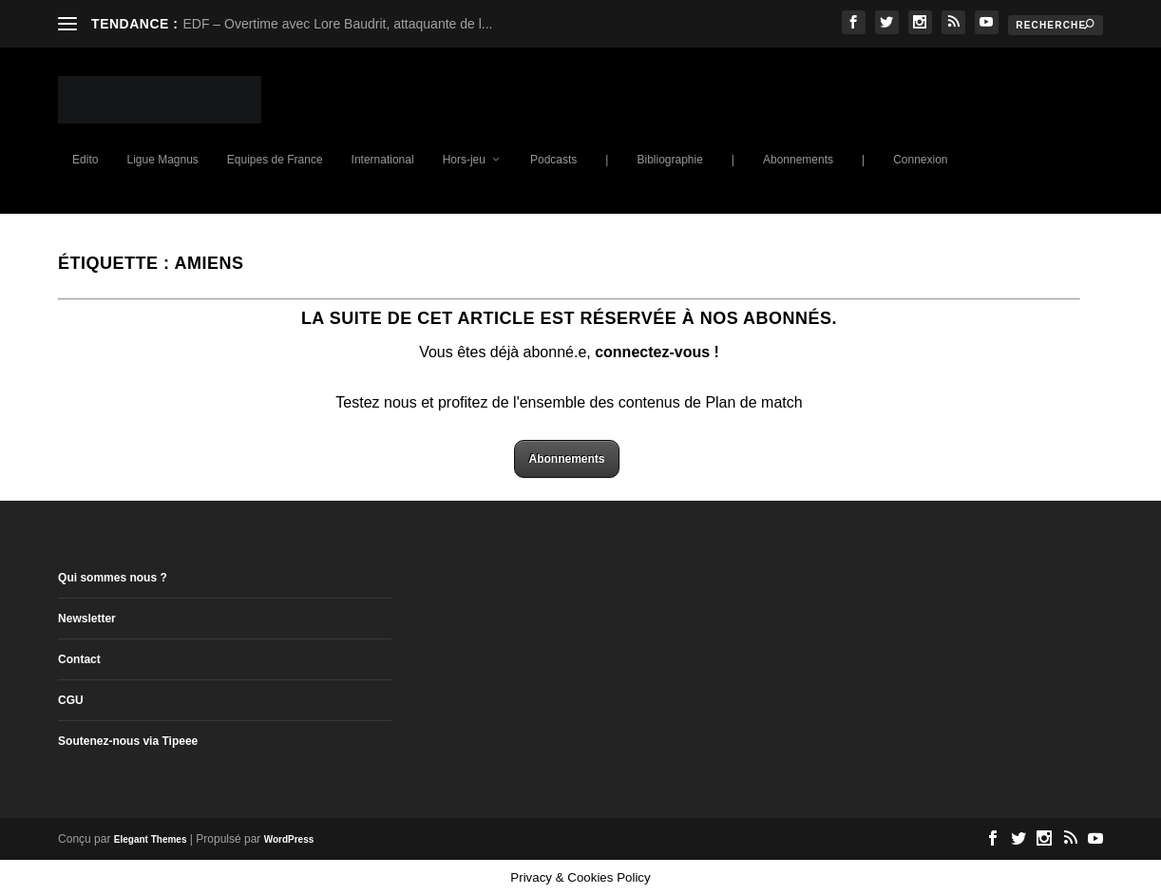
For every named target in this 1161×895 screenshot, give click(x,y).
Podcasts (553, 159)
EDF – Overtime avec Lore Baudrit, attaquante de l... (337, 23)
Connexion (920, 159)
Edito (85, 159)
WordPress (289, 839)
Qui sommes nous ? (112, 577)
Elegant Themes (150, 839)
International (383, 159)
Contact (79, 659)
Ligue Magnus (162, 159)
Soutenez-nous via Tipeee (128, 741)
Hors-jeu (464, 159)
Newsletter (87, 618)
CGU (71, 700)
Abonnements (798, 159)
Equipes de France (275, 159)
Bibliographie (669, 159)
